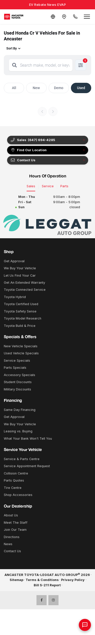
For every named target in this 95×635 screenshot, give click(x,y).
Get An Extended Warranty (24, 282)
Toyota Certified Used (21, 304)
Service (48, 186)
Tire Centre (13, 488)
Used (81, 88)
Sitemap (16, 580)
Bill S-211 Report (47, 585)
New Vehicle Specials (20, 346)
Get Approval (14, 261)
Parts (64, 186)
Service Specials (17, 360)
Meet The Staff (15, 522)
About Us (11, 515)
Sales (31, 186)
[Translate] (53, 16)
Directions (12, 537)
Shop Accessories (18, 495)
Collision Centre (16, 473)
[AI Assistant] (85, 625)
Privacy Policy (73, 580)
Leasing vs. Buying (18, 431)
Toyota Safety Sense (20, 311)
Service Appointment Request (27, 466)
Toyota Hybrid (15, 297)
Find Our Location (28, 150)
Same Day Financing (19, 410)
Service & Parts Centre (22, 459)
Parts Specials (15, 367)
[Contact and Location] (64, 16)
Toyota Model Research (22, 318)
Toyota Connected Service (25, 290)
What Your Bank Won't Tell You (28, 438)
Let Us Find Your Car (20, 275)
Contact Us (22, 160)
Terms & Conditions (42, 580)
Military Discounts (17, 389)
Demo (58, 88)
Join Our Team (15, 530)
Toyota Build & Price (19, 326)
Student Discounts (18, 382)
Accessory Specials (19, 375)
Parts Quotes (14, 480)
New (36, 88)
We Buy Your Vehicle (20, 268)
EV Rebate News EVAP (47, 5)
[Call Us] (75, 16)
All (14, 88)
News (8, 544)
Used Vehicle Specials (21, 353)
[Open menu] (87, 16)
